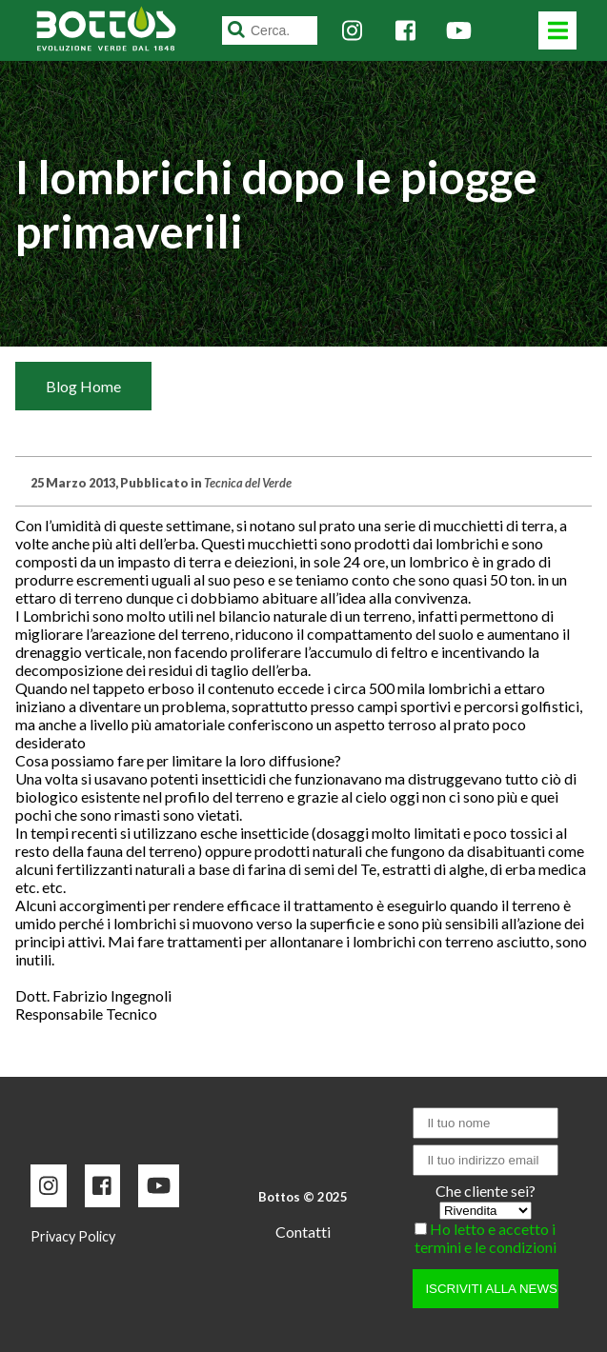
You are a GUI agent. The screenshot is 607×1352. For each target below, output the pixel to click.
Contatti (303, 1232)
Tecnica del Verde (248, 482)
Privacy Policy (72, 1236)
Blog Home (83, 386)
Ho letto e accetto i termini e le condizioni (485, 1238)
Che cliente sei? (485, 1191)
